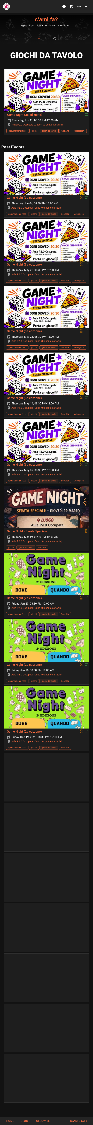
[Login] (86, 6)
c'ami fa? (46, 19)
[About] (64, 6)
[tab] (38, 38)
